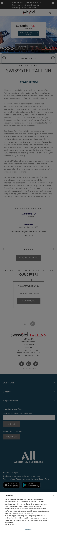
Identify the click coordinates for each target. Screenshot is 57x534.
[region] (28, 513)
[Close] (53, 495)
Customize (28, 530)
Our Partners (9, 525)
